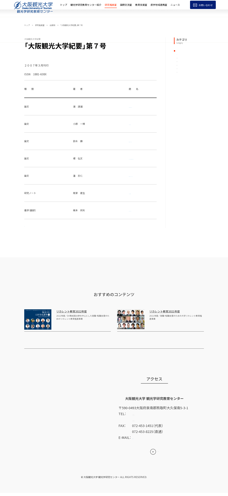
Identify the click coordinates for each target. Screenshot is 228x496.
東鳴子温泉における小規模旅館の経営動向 (92, 106)
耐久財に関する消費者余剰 (84, 123)
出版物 (52, 25)
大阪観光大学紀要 (185, 75)
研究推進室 (39, 25)
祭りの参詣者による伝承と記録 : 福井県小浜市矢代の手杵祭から (104, 158)
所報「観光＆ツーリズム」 (189, 98)
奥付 (27, 225)
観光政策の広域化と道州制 (84, 193)
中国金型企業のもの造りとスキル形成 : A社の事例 (96, 175)
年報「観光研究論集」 (187, 90)
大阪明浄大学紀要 (185, 83)
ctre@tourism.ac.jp (147, 440)
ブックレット (183, 60)
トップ (27, 25)
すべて (179, 53)
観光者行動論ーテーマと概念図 (86, 210)
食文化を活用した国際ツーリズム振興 (90, 141)
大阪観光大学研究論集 (188, 68)
